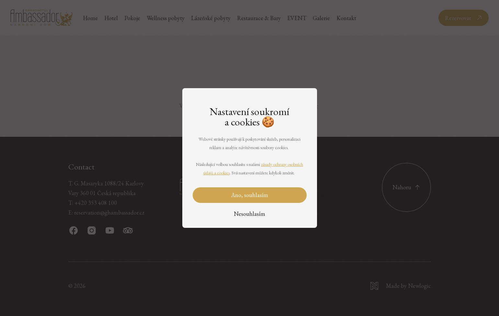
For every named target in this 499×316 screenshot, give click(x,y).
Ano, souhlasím (249, 195)
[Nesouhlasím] (249, 214)
